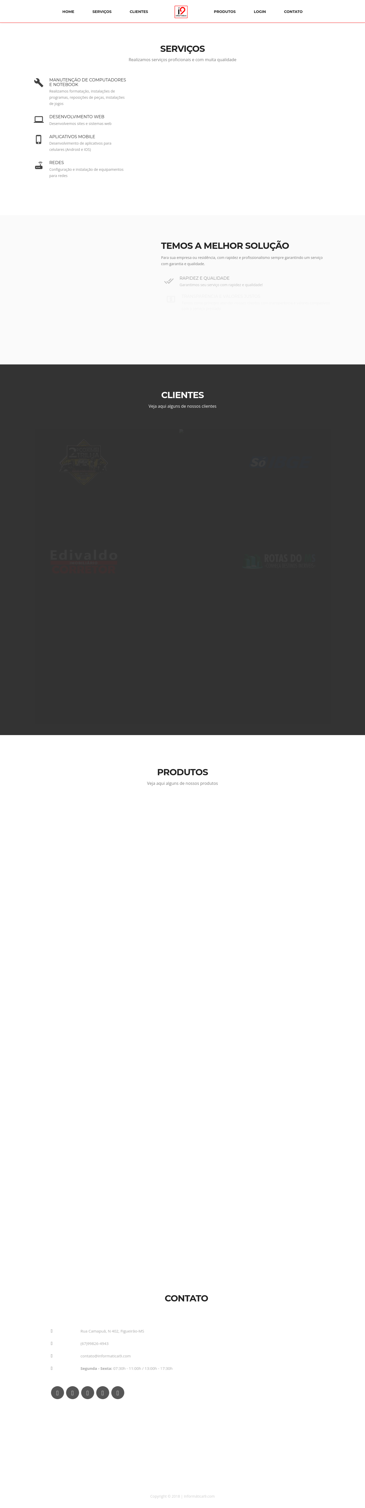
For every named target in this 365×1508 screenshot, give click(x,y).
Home (68, 11)
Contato (293, 11)
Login (260, 11)
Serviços (102, 11)
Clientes (139, 11)
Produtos (225, 11)
